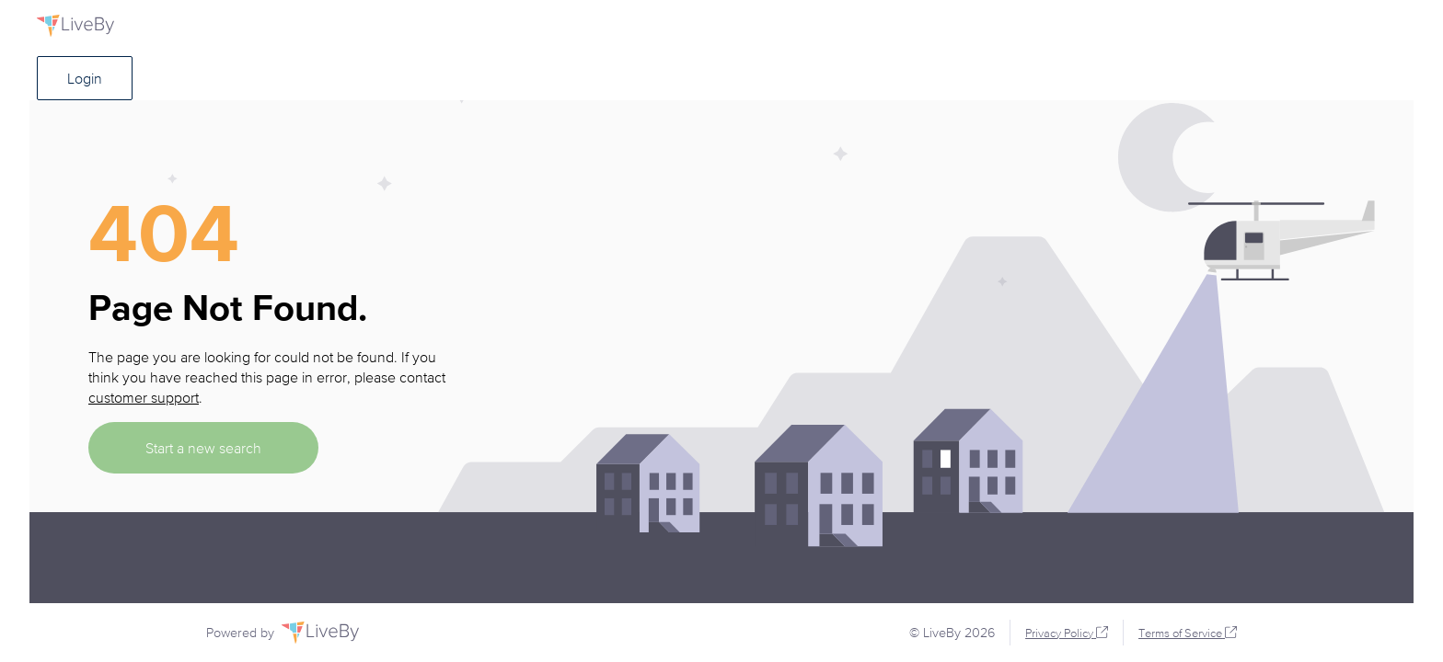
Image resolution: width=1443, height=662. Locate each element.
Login (84, 78)
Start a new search (203, 447)
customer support (143, 397)
